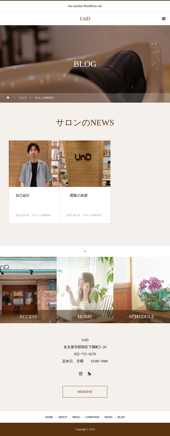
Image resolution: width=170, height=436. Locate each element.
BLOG (121, 417)
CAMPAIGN (92, 417)
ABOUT (62, 417)
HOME (49, 417)
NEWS (108, 417)
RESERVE (85, 392)
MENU (76, 417)
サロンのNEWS (41, 215)
